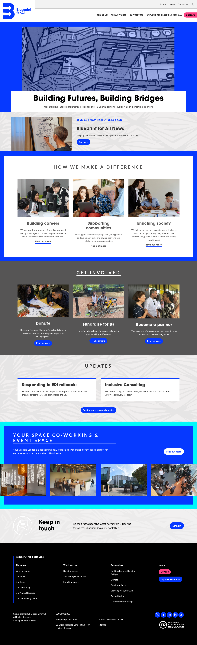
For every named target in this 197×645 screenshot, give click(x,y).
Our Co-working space (26, 598)
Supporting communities (74, 576)
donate (190, 15)
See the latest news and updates (98, 410)
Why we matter (23, 571)
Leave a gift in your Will (122, 590)
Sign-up (163, 4)
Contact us (183, 4)
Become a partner (154, 325)
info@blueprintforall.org (67, 619)
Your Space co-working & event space (56, 437)
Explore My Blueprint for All (164, 15)
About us (102, 15)
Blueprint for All (30, 557)
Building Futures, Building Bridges (123, 572)
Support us (136, 15)
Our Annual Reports (25, 592)
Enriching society (154, 224)
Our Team (20, 582)
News (172, 4)
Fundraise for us (98, 325)
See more (83, 142)
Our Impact (21, 576)
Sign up (177, 525)
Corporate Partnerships (122, 601)
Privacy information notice (111, 619)
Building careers (43, 224)
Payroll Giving (117, 596)
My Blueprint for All (170, 579)
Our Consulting (23, 587)
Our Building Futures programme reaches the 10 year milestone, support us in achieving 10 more (98, 107)
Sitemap (102, 624)
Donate (43, 324)
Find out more (43, 242)
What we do (118, 15)
